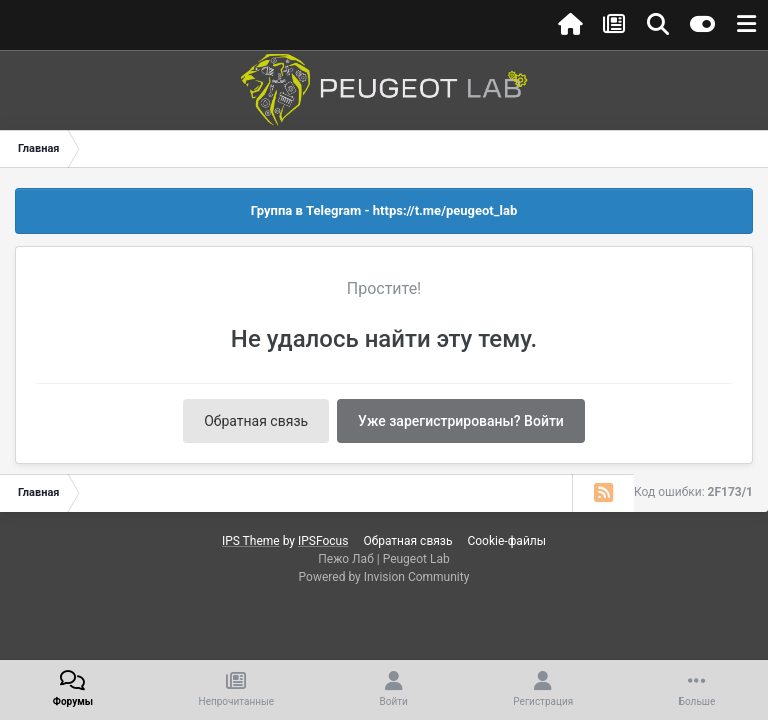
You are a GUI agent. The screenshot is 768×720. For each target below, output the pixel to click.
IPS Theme (251, 541)
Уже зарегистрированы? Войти (461, 421)
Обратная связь (256, 421)
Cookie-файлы (506, 541)
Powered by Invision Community (384, 577)
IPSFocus (323, 541)
